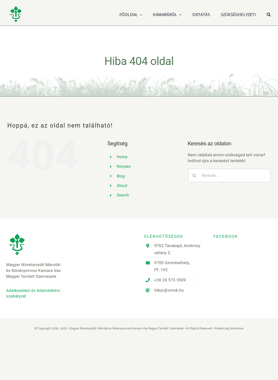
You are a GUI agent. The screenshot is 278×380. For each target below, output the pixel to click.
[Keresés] (269, 14)
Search (123, 195)
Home (122, 157)
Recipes (124, 166)
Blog (121, 176)
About (122, 185)
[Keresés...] (229, 175)
